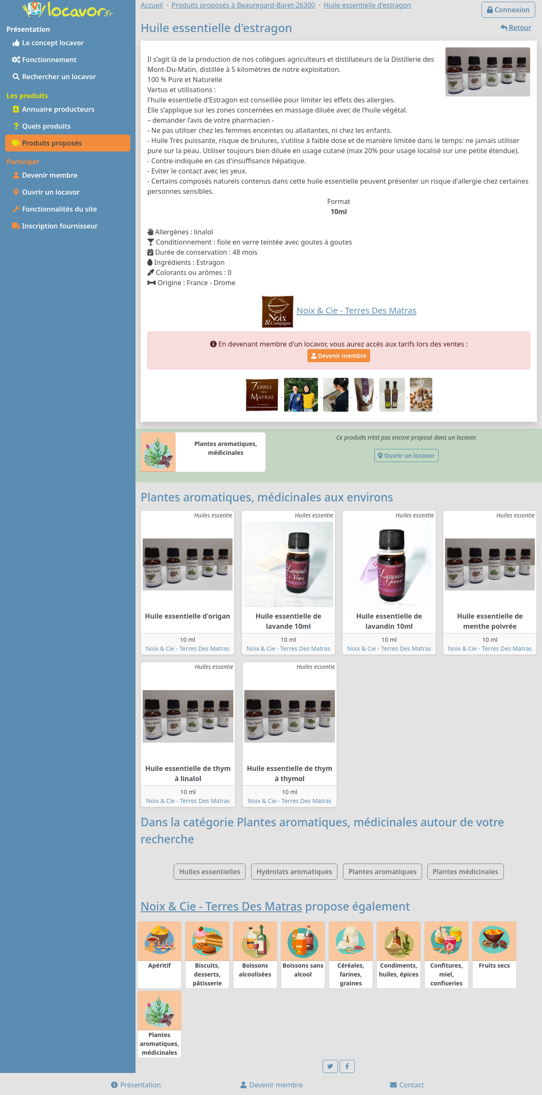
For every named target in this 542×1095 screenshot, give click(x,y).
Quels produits (41, 126)
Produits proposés (47, 143)
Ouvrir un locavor (46, 192)
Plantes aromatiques (382, 871)
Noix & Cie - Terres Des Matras (188, 648)
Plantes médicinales (465, 871)
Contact (406, 1084)
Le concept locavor (48, 42)
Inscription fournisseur (55, 226)
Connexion (508, 9)
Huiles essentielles (209, 871)
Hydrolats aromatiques (294, 871)
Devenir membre (44, 175)
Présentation (135, 1084)
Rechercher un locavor (54, 76)
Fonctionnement (44, 59)
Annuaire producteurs (53, 109)
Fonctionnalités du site (54, 209)
